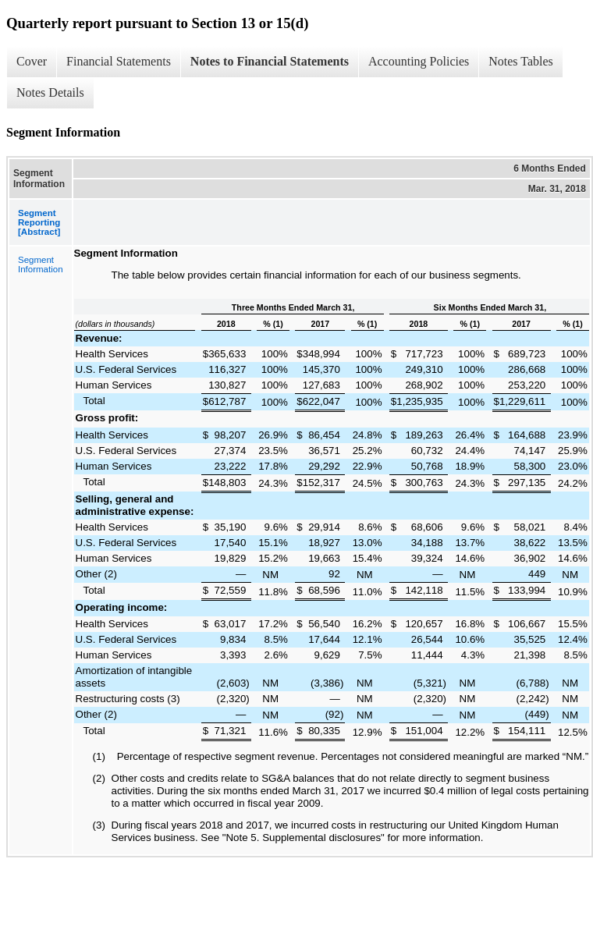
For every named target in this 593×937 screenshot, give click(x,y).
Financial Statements (118, 61)
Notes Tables (520, 61)
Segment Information (40, 264)
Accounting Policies (418, 61)
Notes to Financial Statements (269, 61)
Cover (31, 61)
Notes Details (50, 92)
